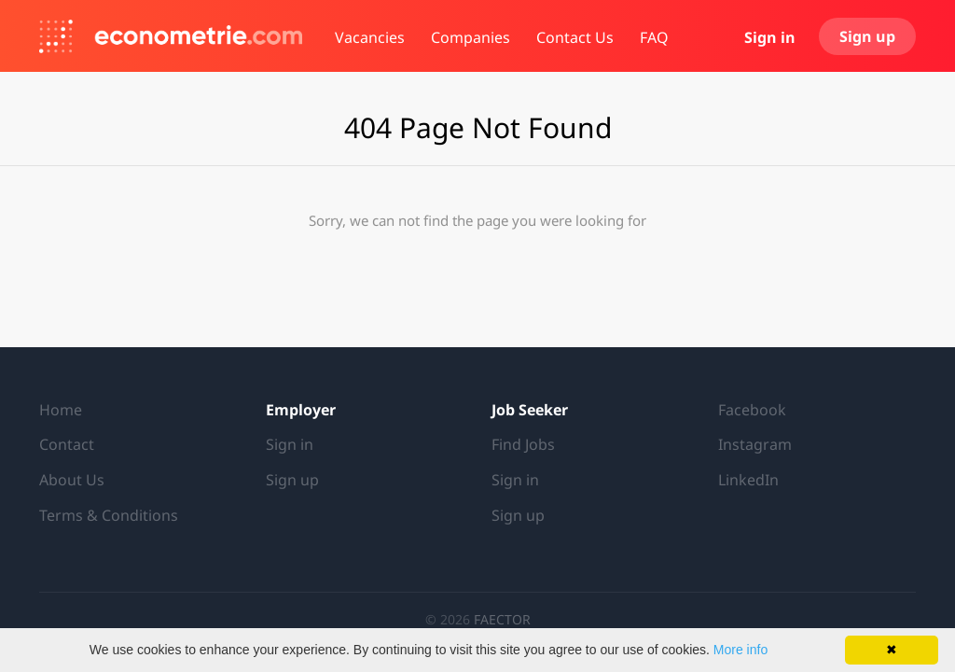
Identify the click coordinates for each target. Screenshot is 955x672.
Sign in (770, 37)
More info (740, 649)
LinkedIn (748, 479)
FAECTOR (502, 619)
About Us (71, 479)
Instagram (755, 444)
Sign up (867, 36)
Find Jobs (523, 444)
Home (60, 409)
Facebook (752, 409)
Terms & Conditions (108, 515)
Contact (66, 444)
